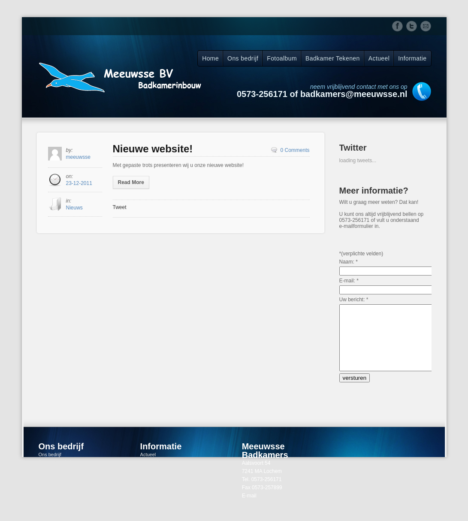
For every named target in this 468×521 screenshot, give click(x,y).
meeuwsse (78, 157)
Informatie (412, 58)
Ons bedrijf (242, 58)
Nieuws (74, 208)
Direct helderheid (56, 475)
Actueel (379, 58)
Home (210, 58)
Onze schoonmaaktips (62, 491)
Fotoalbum (282, 58)
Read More (131, 182)
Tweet (120, 207)
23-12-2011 (79, 183)
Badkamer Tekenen (332, 58)
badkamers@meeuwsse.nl (286, 508)
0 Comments (294, 150)
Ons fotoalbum (54, 483)
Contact (148, 483)
